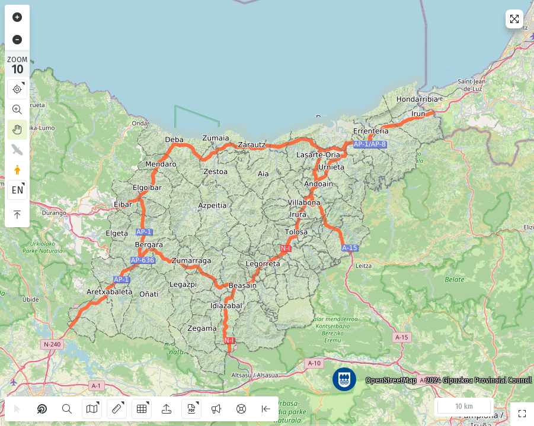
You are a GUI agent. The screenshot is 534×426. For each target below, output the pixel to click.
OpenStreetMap (386, 376)
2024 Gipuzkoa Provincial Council (474, 376)
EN (17, 190)
